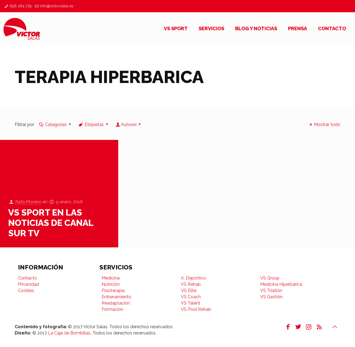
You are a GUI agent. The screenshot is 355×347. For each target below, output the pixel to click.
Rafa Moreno (28, 202)
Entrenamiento (116, 296)
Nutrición (111, 284)
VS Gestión (271, 296)
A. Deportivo (193, 278)
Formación (112, 309)
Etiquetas (94, 124)
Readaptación (116, 303)
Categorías (55, 124)
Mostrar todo (324, 124)
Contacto (27, 278)
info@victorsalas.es (57, 6)
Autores (129, 124)
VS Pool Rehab (196, 309)
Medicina (111, 278)
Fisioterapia (113, 290)
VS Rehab (191, 284)
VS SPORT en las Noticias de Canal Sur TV (50, 222)
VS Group (270, 278)
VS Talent (190, 303)
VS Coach (191, 296)
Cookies (26, 290)
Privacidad (28, 284)
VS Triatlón (271, 290)
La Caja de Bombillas (69, 333)
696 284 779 (21, 6)
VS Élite (188, 290)
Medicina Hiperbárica (281, 284)
